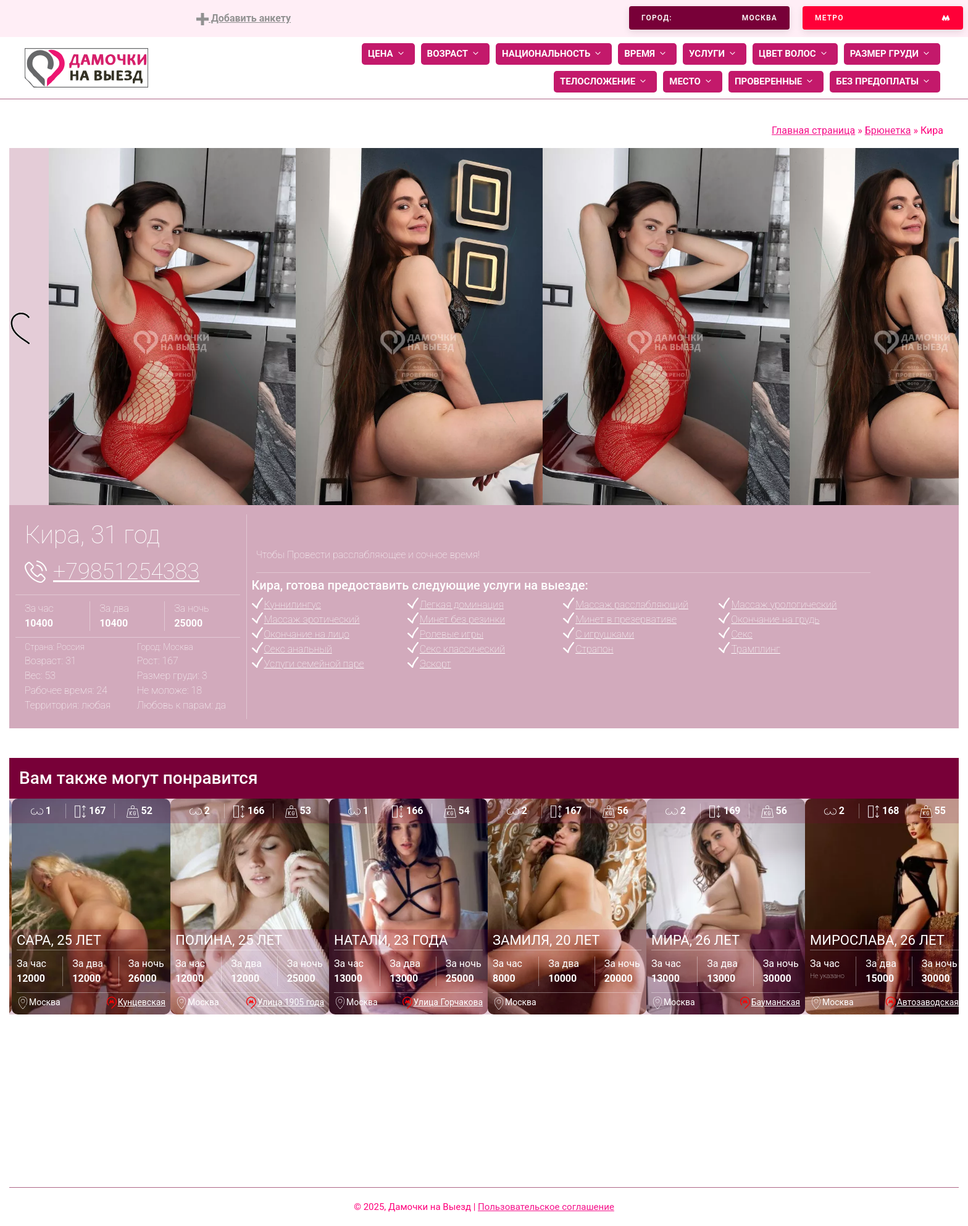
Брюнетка (888, 130)
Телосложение (605, 82)
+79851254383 (126, 572)
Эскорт (435, 664)
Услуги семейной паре (314, 664)
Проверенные (776, 82)
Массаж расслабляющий (631, 605)
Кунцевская (141, 1002)
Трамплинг (755, 649)
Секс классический (462, 649)
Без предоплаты (885, 82)
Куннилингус (292, 605)
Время (647, 54)
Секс (741, 634)
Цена (388, 54)
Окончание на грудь (775, 619)
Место (692, 82)
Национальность (554, 54)
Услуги (714, 54)
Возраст (455, 54)
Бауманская (775, 1002)
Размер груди (892, 54)
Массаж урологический (784, 605)
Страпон (594, 649)
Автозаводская (928, 1002)
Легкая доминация (462, 605)
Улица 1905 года (290, 1002)
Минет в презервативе (626, 619)
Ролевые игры (451, 634)
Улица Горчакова (448, 1002)
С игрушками (604, 634)
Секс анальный (298, 649)
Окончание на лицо (306, 634)
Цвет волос (795, 54)
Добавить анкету (243, 18)
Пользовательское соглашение (546, 1206)
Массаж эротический (312, 619)
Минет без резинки (462, 619)
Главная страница (813, 130)
